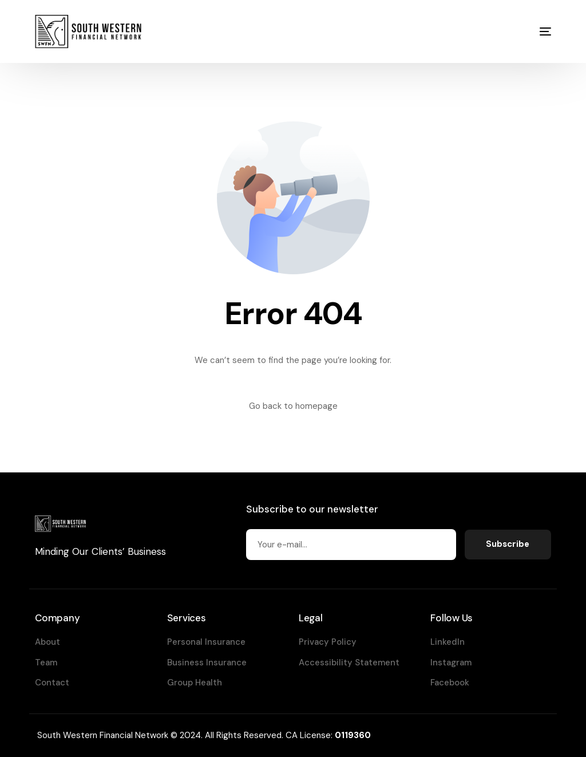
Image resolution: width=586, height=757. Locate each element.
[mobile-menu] (534, 31)
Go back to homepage (293, 406)
